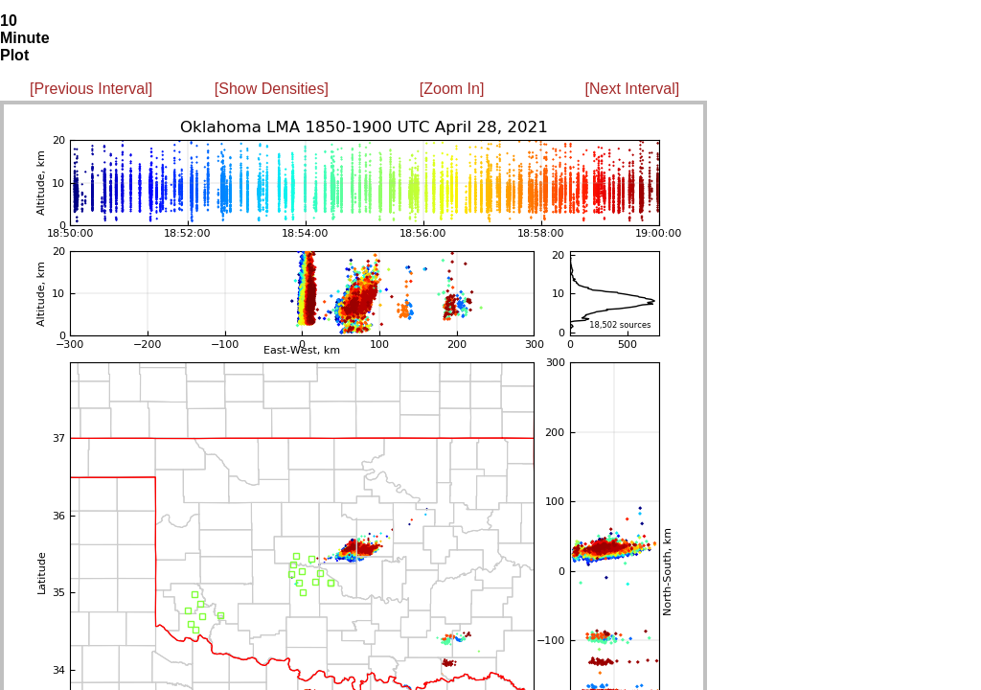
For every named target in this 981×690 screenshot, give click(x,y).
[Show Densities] (272, 88)
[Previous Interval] (91, 88)
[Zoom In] (452, 88)
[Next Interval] (632, 88)
